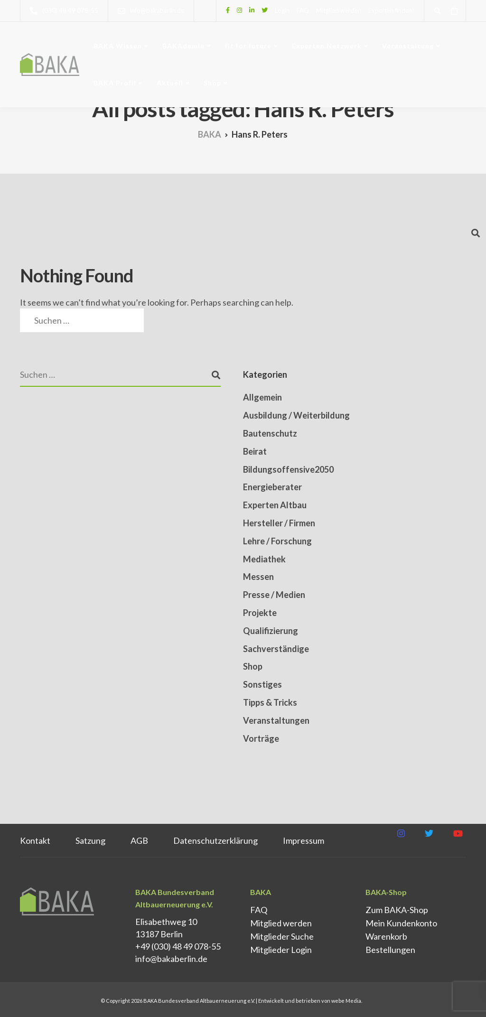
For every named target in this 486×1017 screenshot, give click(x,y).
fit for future (248, 46)
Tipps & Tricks (270, 702)
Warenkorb (386, 936)
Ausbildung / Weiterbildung (296, 415)
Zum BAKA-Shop (396, 910)
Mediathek (264, 559)
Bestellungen (390, 949)
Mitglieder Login (281, 949)
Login (282, 10)
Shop (212, 83)
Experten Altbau (275, 505)
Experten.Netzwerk (327, 46)
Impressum (303, 840)
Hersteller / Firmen (279, 523)
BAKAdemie (183, 46)
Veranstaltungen (276, 720)
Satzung (90, 840)
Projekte (260, 612)
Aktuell (170, 83)
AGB (139, 840)
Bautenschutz (270, 433)
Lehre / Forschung (277, 541)
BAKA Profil (114, 83)
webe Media (346, 1001)
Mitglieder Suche (282, 936)
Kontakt (35, 840)
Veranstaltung (408, 46)
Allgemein (262, 397)
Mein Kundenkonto (401, 923)
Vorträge (261, 738)
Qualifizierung (270, 630)
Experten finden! (391, 10)
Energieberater (272, 487)
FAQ (303, 10)
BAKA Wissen (117, 46)
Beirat (255, 451)
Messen (258, 576)
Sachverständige (276, 649)
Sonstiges (262, 684)
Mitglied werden (338, 10)
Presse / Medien (274, 594)
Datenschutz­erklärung (215, 840)
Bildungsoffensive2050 (288, 469)
